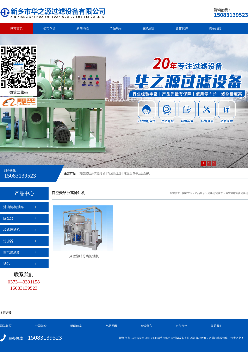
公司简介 (49, 28)
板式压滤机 (11, 229)
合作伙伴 (182, 28)
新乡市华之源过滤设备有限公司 (176, 337)
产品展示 (116, 28)
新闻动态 (82, 28)
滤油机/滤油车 (13, 207)
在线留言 (149, 28)
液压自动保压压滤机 (137, 173)
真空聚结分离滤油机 (92, 173)
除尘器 (8, 218)
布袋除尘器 (114, 173)
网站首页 (16, 28)
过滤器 (8, 241)
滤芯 (6, 263)
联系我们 (215, 28)
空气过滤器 (11, 252)
